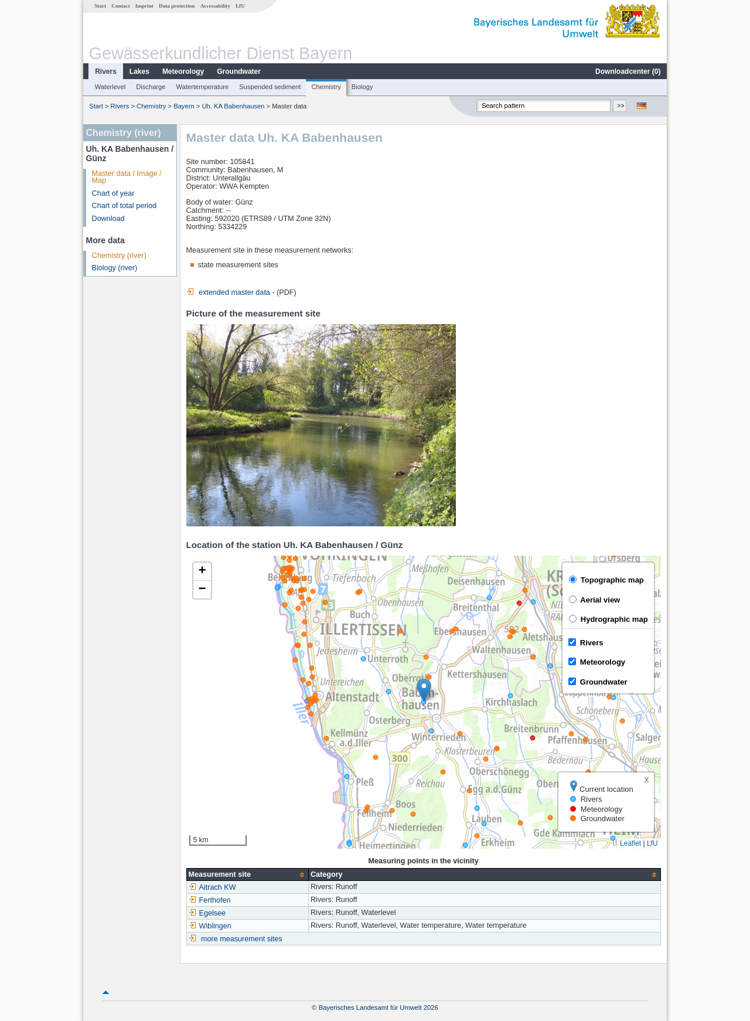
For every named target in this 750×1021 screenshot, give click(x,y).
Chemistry (325, 86)
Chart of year (113, 193)
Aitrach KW (212, 887)
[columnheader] (247, 875)
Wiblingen (210, 926)
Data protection (177, 6)
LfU (240, 6)
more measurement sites (241, 939)
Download (108, 219)
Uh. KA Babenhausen (233, 106)
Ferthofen (210, 900)
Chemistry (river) (119, 255)
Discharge (150, 86)
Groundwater (239, 71)
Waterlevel (110, 86)
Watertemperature (202, 86)
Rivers (106, 71)
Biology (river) (115, 268)
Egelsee (207, 913)
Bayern (183, 106)
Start (100, 6)
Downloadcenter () (627, 71)
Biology (362, 86)
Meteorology (183, 71)
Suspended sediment (270, 86)
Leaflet (630, 843)
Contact (120, 6)
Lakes (139, 71)
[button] (424, 690)
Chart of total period (124, 206)
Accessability (215, 6)
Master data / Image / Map (127, 177)
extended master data (228, 292)
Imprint (144, 6)
